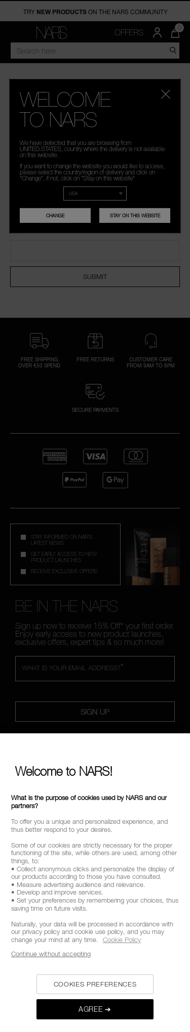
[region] (95, 882)
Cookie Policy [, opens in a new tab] (122, 939)
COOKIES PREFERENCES (95, 984)
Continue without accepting (51, 954)
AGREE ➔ (95, 1009)
